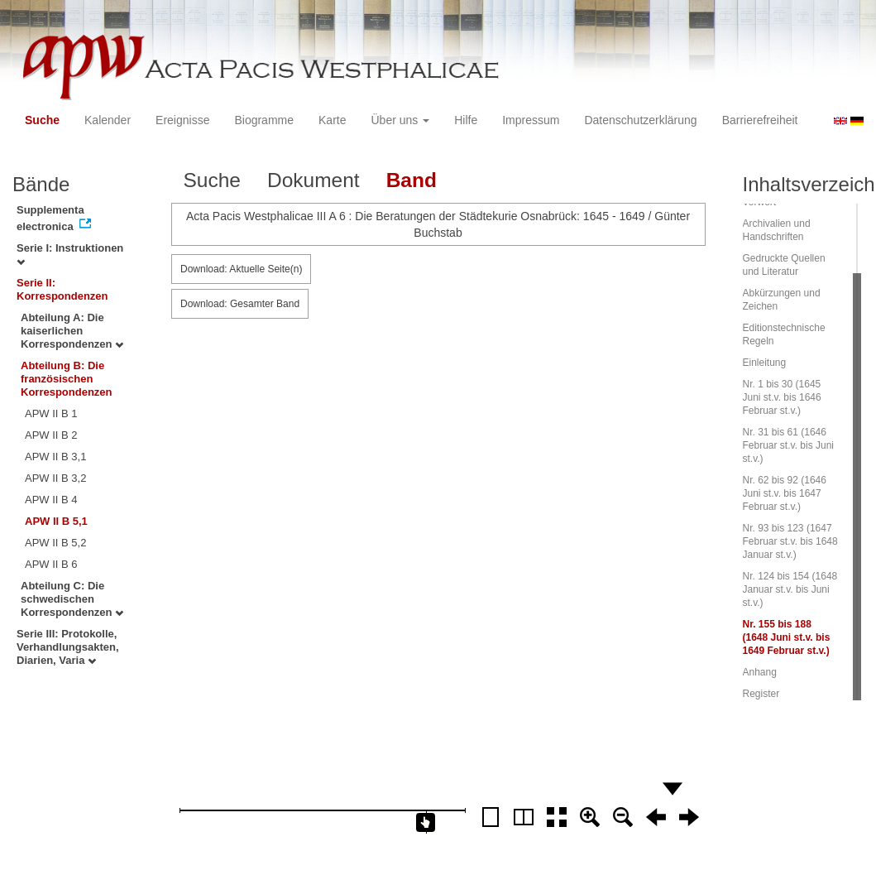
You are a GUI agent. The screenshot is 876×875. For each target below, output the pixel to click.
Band (411, 180)
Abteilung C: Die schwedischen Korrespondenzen (72, 598)
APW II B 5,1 (56, 521)
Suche (42, 120)
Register (761, 694)
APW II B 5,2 (55, 542)
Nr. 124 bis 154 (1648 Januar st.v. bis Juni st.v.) (790, 589)
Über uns (400, 120)
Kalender (107, 120)
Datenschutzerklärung (640, 120)
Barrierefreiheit (760, 120)
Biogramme (264, 120)
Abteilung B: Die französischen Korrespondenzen (66, 378)
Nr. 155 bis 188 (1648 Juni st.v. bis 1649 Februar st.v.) (787, 637)
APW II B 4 (51, 499)
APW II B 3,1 (55, 456)
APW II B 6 (51, 564)
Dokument (313, 180)
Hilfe (465, 120)
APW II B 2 (51, 435)
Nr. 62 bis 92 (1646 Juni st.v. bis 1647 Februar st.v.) (784, 493)
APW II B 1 (51, 413)
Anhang (760, 672)
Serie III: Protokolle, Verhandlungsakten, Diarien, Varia (68, 646)
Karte (332, 120)
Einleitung (765, 362)
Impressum (530, 120)
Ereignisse (182, 120)
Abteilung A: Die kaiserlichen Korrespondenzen (72, 330)
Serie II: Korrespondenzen (62, 289)
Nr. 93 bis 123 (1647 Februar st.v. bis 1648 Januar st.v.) (790, 541)
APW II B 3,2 (55, 478)
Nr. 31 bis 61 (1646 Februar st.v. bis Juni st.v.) (788, 445)
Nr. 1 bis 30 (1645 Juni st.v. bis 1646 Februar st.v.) (782, 397)
